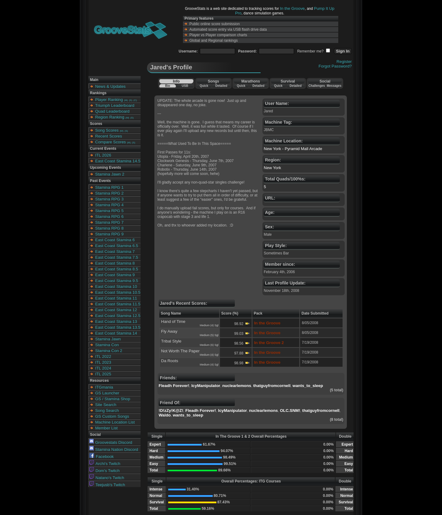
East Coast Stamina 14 (116, 333)
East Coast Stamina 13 (116, 321)
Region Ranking (109, 117)
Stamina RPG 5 (109, 210)
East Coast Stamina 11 (116, 298)
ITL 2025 (103, 374)
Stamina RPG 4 (109, 205)
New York (272, 167)
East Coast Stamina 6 (115, 240)
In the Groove (292, 8)
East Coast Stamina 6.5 (116, 245)
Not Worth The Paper (180, 351)
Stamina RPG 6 (109, 216)
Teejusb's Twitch (107, 484)
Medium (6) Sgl (209, 345)
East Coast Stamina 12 (116, 310)
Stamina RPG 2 (109, 193)
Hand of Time (173, 321)
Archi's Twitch (104, 463)
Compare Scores (110, 142)
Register (344, 61)
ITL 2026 (103, 155)
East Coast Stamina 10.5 (117, 292)
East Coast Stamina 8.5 (116, 269)
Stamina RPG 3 (109, 199)
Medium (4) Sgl (209, 325)
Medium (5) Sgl (209, 335)
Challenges (316, 85)
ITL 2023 (103, 362)
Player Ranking (109, 99)
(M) (126, 100)
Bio (167, 85)
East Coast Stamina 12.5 (117, 315)
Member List (106, 428)
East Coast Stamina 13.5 (117, 327)
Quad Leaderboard (112, 111)
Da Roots (169, 360)
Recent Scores (108, 136)
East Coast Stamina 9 (115, 275)
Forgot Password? (335, 66)
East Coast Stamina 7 (115, 251)
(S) (130, 100)
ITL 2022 (103, 356)
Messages (334, 85)
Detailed (221, 85)
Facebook (101, 456)
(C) (135, 100)
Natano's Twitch (106, 477)
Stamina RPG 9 (109, 234)
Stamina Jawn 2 (109, 174)
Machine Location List (115, 422)
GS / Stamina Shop (112, 399)
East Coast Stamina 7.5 (116, 257)
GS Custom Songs (112, 416)
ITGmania (104, 387)
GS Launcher (107, 393)
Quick (204, 85)
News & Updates (110, 86)
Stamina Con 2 (108, 350)
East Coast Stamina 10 (116, 286)
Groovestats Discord (110, 442)
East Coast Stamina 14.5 (117, 161)
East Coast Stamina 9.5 (116, 280)
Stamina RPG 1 (109, 187)
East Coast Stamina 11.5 (117, 304)
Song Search (107, 410)
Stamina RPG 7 (109, 222)
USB (185, 85)
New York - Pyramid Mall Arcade (293, 148)
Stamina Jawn (108, 339)
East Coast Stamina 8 (115, 263)
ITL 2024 (103, 368)
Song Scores (106, 130)
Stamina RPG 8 (109, 228)
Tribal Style (171, 341)
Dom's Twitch (104, 470)
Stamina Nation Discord (113, 449)
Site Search (105, 404)
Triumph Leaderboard (114, 105)
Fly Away (169, 331)
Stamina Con (107, 345)
